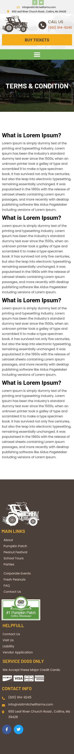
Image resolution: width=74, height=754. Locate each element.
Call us (55, 22)
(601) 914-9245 (60, 27)
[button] (37, 54)
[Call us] (42, 25)
